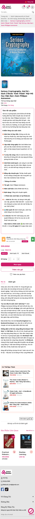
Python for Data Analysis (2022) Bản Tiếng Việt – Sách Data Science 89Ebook (21, 404)
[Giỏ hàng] (28, 7)
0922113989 (6, 481)
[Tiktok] (6, 489)
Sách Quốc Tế (14, 253)
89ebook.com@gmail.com (11, 484)
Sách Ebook (25, 253)
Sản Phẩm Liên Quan (9, 430)
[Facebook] (2, 489)
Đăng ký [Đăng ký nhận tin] (31, 514)
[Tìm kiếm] (33, 12)
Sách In (4, 253)
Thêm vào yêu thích (17, 274)
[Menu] (32, 7)
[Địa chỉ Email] (17, 514)
